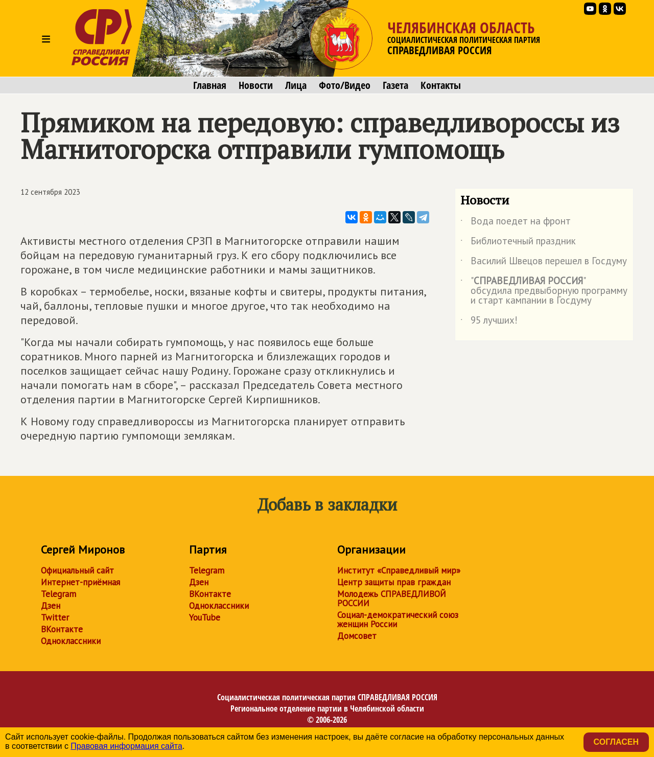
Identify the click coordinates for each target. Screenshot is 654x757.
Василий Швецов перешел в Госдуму (543, 262)
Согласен (616, 742)
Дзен (50, 605)
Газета (395, 85)
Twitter (55, 617)
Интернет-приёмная (80, 582)
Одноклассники (71, 641)
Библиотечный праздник (518, 242)
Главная (209, 85)
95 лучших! (489, 322)
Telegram (58, 594)
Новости (256, 85)
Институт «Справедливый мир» (398, 570)
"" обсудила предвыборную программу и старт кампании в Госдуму (543, 291)
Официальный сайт (77, 570)
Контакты (441, 85)
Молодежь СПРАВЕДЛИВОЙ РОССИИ (391, 598)
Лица (296, 85)
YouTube (204, 617)
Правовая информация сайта (126, 746)
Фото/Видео (344, 85)
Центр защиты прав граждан (394, 582)
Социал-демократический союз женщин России (397, 619)
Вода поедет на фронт (515, 223)
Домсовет (357, 635)
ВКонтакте (62, 629)
